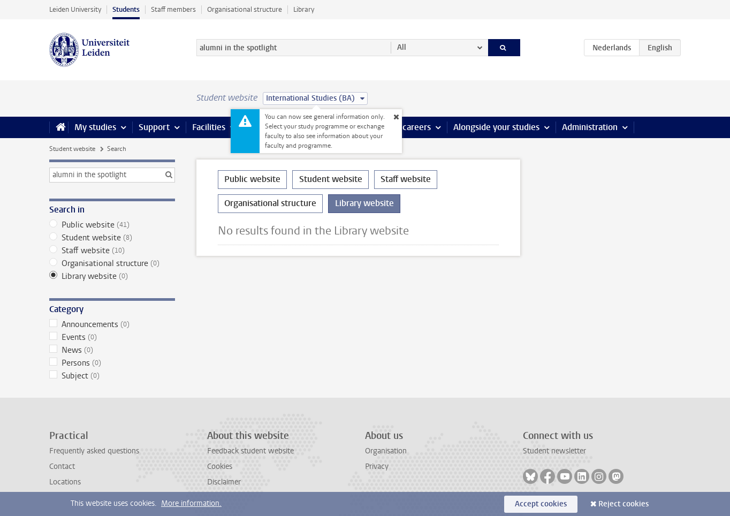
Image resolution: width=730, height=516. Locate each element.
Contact (62, 466)
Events (112, 337)
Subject (112, 376)
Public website (112, 225)
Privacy (377, 466)
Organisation (386, 451)
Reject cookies (623, 504)
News (112, 350)
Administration (590, 127)
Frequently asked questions (94, 451)
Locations (65, 482)
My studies (95, 127)
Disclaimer (224, 482)
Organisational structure (244, 9)
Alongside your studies (496, 127)
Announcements (112, 324)
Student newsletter (554, 451)
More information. (191, 503)
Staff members (173, 9)
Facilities (208, 127)
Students (126, 9)
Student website (72, 149)
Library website (112, 276)
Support (154, 127)
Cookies (219, 466)
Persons (112, 363)
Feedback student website (250, 451)
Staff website (112, 250)
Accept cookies (541, 504)
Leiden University (75, 9)
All (401, 47)
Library (303, 9)
